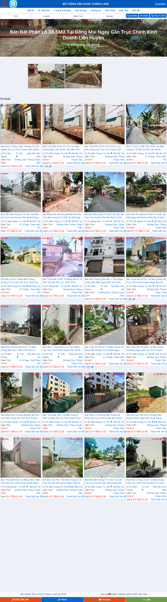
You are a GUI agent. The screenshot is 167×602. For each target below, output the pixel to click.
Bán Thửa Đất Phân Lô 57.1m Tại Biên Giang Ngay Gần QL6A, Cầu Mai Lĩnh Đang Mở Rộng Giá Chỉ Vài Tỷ (61, 148)
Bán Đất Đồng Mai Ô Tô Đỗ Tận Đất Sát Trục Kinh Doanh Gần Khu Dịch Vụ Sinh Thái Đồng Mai (104, 216)
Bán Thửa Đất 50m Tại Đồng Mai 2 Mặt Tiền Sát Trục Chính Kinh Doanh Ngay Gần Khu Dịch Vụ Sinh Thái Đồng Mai (20, 481)
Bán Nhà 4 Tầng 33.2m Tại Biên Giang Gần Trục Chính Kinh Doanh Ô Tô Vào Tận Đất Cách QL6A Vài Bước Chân (145, 481)
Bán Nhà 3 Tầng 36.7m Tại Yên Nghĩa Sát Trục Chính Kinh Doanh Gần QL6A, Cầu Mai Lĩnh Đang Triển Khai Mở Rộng (62, 349)
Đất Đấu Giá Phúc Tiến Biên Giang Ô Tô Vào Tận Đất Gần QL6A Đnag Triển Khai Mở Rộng (62, 481)
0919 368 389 (139, 594)
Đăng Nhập (160, 4)
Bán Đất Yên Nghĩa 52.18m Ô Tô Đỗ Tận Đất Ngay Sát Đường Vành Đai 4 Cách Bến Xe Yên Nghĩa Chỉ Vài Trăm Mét (146, 216)
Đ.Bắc (33, 105)
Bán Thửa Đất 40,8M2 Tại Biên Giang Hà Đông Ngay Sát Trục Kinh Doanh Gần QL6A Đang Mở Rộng (145, 349)
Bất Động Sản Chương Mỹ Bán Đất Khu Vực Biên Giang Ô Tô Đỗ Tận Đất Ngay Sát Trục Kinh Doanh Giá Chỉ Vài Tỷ (62, 216)
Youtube (104, 599)
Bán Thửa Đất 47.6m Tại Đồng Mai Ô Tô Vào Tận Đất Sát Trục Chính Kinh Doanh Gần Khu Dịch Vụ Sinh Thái (62, 281)
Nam (158, 238)
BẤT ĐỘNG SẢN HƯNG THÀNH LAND (39, 594)
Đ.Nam (74, 105)
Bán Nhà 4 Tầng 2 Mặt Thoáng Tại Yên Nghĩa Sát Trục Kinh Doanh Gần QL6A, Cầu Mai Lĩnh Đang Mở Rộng (20, 148)
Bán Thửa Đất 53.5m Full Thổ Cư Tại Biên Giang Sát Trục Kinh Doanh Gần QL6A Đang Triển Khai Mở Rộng (103, 148)
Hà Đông (5, 105)
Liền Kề (136, 10)
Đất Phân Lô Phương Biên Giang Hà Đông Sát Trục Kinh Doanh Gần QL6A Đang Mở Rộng (103, 417)
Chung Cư (96, 10)
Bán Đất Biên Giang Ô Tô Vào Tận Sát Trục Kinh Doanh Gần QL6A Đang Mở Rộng (103, 481)
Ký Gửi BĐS (132, 16)
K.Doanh (149, 105)
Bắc (114, 173)
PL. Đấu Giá (43, 10)
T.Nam (157, 105)
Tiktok (62, 599)
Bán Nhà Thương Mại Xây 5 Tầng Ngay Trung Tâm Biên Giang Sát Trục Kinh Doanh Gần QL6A (104, 281)
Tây (115, 439)
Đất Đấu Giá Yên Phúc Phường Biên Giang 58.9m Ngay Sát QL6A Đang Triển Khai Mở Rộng (144, 417)
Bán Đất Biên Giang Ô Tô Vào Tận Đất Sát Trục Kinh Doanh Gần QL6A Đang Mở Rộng (19, 216)
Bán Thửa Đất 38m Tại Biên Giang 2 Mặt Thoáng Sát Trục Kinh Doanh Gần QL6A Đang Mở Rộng (61, 417)
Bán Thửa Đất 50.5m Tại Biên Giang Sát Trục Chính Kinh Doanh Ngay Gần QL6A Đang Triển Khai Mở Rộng (146, 281)
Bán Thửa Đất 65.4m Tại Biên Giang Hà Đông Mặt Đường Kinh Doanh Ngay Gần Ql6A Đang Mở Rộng (104, 349)
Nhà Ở (30, 10)
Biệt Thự (123, 10)
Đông (74, 238)
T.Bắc (30, 173)
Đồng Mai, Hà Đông (85, 45)
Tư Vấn (66, 153)
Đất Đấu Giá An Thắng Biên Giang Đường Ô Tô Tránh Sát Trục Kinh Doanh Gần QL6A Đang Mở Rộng (20, 281)
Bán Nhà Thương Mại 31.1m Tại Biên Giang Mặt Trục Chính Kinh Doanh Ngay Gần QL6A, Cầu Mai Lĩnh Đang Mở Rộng (19, 349)
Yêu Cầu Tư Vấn (158, 16)
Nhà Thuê (110, 10)
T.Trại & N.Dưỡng (62, 10)
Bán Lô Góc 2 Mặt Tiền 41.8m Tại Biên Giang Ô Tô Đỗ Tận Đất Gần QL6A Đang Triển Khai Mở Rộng (145, 148)
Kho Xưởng (81, 10)
